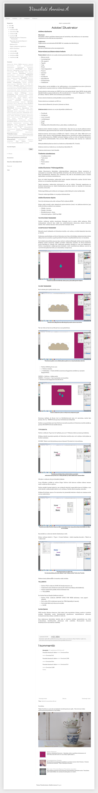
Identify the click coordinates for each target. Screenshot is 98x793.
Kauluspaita (30, 90)
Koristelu (31, 91)
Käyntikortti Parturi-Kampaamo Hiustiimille (18, 38)
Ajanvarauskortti (10, 65)
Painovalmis (42, 640)
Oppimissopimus (21, 111)
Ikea (32, 84)
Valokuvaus (12, 134)
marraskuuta (13, 31)
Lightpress (25, 97)
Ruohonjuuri (25, 117)
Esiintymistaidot (20, 74)
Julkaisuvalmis (62, 638)
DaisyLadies (21, 71)
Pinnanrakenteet (23, 114)
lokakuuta (13, 33)
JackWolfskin (30, 86)
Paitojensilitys (19, 112)
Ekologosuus (15, 73)
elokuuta (12, 51)
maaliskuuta (13, 57)
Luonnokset (9, 100)
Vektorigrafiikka (61, 640)
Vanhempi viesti (86, 698)
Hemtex (9, 82)
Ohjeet (74, 638)
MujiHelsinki (17, 104)
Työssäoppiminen (27, 129)
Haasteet (9, 79)
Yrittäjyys (31, 141)
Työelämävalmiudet (11, 129)
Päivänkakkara (18, 115)
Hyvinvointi (19, 84)
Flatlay (8, 78)
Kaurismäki (14, 91)
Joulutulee (15, 88)
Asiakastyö (19, 69)
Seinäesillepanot (22, 120)
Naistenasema (18, 108)
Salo (26, 118)
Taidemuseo (10, 124)
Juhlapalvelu (20, 88)
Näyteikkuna (25, 108)
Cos (32, 70)
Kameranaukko (24, 90)
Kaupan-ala (9, 91)
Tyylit (15, 127)
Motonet (9, 104)
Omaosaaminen (30, 109)
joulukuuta (13, 29)
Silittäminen (30, 120)
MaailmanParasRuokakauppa (13, 101)
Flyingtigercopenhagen (15, 78)
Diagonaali (31, 71)
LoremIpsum (69, 638)
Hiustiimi (24, 82)
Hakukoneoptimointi (28, 79)
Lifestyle (19, 97)
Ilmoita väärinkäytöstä (14, 161)
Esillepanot (29, 75)
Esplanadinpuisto (15, 76)
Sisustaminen (10, 121)
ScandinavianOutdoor (12, 120)
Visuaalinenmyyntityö (17, 137)
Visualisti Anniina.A (49, 9)
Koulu (16, 93)
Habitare (15, 79)
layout (15, 97)
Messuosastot (10, 103)
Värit (17, 141)
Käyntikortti (9, 97)
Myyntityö (10, 108)
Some (15, 121)
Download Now (65, 652)
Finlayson (26, 76)
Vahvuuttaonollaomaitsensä (13, 132)
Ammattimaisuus (10, 67)
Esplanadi (9, 76)
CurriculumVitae (10, 71)
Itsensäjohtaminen (29, 85)
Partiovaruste (26, 112)
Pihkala (17, 114)
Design (26, 71)
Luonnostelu (18, 100)
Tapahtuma (30, 124)
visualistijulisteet (21, 139)
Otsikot (31, 111)
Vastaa (44, 669)
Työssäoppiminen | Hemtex (54, 760)
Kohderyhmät (26, 91)
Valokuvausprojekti (28, 134)
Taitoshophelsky (22, 124)
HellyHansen (24, 81)
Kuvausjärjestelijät (29, 94)
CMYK (52, 638)
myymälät (31, 106)
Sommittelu (26, 121)
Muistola (13, 104)
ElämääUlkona (22, 73)
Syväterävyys (26, 123)
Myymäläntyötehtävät (21, 106)
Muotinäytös (23, 104)
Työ (20, 127)
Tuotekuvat (20, 126)
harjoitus (18, 81)
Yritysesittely (19, 142)
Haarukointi (30, 78)
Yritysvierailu (26, 142)
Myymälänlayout (10, 106)
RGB (51, 640)
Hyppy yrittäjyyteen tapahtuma (18, 46)
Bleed (49, 638)
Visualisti (11, 139)
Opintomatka (10, 111)
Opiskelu (16, 111)
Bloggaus (30, 68)
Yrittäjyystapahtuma (11, 142)
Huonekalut (30, 82)
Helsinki (30, 81)
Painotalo (9, 112)
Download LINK (65, 658)
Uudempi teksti (43, 698)
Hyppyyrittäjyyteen (11, 84)
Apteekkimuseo (10, 68)
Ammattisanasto (20, 67)
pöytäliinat (24, 115)
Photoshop (47, 640)
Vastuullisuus (15, 135)
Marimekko (30, 102)
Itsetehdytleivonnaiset (22, 87)
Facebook (21, 76)
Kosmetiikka (9, 93)
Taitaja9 (15, 124)
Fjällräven (31, 76)
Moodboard (30, 103)
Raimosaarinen (30, 115)
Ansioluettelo (30, 67)
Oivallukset (22, 109)
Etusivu (8, 18)
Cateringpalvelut (23, 70)
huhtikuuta (13, 55)
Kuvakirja (31, 93)
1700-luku (16, 64)
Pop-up (8, 115)
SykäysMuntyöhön (17, 123)
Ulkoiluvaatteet (19, 130)
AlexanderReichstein (28, 65)
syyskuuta (13, 35)
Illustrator (56, 638)
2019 (10, 27)
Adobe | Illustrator (52, 751)
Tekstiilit (9, 126)
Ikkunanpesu (10, 85)
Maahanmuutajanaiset (28, 100)
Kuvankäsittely (10, 94)
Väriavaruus (69, 640)
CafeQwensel (16, 70)
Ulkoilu (8, 130)
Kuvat (16, 94)
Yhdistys (24, 141)
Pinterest (34, 18)
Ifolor (29, 84)
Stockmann (9, 123)
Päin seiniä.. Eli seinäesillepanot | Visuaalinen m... (18, 41)
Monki (25, 103)
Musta (27, 104)
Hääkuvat (25, 84)
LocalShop (18, 99)
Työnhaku (18, 129)
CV (20, 18)
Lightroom (31, 97)
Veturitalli (31, 135)
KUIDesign (23, 93)
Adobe (46, 638)
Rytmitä (14, 118)
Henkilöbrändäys (17, 82)
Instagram (27, 18)
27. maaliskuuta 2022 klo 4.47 (56, 650)
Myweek (31, 104)
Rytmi (8, 118)
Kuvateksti (21, 94)
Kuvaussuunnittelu (22, 96)
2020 (10, 25)
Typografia (55, 640)
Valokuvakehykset (29, 132)
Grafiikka (24, 78)
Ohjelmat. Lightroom (81, 638)
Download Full (50, 655)
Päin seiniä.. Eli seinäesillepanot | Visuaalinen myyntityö (61, 769)
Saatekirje (20, 118)
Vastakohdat (9, 135)
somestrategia (20, 121)
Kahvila (18, 90)
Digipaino (9, 73)
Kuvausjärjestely (11, 96)
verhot (27, 135)
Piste (32, 114)
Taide (31, 123)
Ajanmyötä (31, 64)
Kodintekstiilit (20, 91)
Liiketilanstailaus (10, 99)
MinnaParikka (20, 103)
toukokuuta (13, 53)
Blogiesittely (9, 70)
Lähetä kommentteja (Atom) (48, 701)
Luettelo (31, 99)
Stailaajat (31, 121)
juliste (24, 88)
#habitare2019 (13, 44)
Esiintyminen (30, 73)
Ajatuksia (19, 65)
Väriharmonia (10, 141)
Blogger (59, 785)
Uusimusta (30, 130)
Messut (15, 103)
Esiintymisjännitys (11, 74)
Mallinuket (23, 101)
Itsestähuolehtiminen (11, 86)
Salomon (31, 118)
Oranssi (27, 111)
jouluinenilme (10, 88)
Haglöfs (20, 79)
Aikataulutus (25, 64)
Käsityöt (31, 95)
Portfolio (14, 18)
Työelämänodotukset (28, 127)
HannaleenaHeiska (11, 81)
